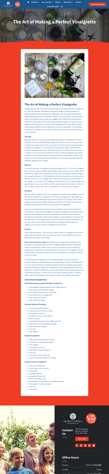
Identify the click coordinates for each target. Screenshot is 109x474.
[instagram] (85, 445)
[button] (62, 6)
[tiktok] (89, 445)
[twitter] (81, 445)
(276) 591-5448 (81, 433)
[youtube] (93, 445)
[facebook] (76, 445)
